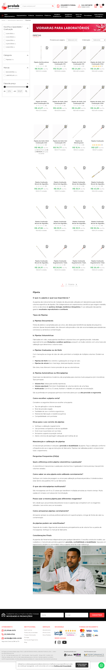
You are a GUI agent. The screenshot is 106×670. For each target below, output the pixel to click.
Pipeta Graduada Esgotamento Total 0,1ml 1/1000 (79, 262)
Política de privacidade (31, 632)
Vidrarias (31, 15)
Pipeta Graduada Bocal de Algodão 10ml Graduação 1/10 (41, 184)
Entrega (26, 637)
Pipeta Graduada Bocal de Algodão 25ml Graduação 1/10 (41, 223)
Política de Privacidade (62, 666)
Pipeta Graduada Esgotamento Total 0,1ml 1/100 (60, 262)
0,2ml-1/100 (10, 40)
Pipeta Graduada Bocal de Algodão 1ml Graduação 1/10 (60, 184)
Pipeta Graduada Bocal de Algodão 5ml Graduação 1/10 (41, 262)
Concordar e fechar (82, 665)
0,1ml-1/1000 (10, 37)
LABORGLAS (11, 75)
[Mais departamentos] (8, 15)
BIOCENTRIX (11, 72)
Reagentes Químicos (68, 15)
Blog (25, 642)
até (15, 91)
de (5, 91)
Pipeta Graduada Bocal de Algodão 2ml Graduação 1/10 (60, 223)
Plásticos (48, 15)
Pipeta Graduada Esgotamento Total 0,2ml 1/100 (97, 262)
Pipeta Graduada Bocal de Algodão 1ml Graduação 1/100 (78, 184)
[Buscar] (53, 6)
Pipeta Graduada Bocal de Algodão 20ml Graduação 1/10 (97, 184)
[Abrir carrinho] (101, 6)
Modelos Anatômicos (57, 15)
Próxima (71, 284)
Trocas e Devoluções (30, 635)
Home (3, 20)
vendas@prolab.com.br (13, 638)
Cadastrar (97, 615)
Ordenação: (86, 40)
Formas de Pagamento (31, 640)
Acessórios (39, 15)
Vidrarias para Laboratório (15, 20)
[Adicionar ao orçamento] (47, 48)
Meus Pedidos (47, 635)
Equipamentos (22, 15)
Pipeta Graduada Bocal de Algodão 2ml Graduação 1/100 (78, 223)
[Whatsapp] (101, 665)
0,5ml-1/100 (10, 47)
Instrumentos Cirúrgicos (98, 15)
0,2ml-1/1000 (11, 43)
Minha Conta (46, 632)
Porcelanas (88, 15)
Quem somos (28, 630)
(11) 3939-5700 (9, 634)
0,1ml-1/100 (10, 33)
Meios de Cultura (79, 15)
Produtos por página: (57, 40)
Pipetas (28, 20)
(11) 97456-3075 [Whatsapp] (10, 630)
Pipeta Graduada (97, 141)
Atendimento (46, 630)
